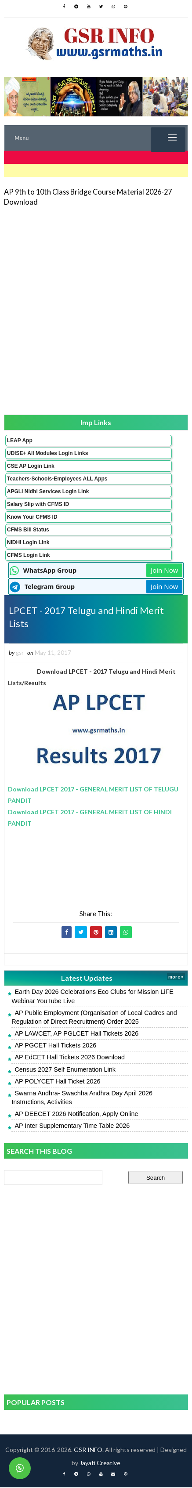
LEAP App (20, 440)
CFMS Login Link (28, 555)
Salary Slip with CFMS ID (38, 504)
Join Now (164, 570)
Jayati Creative (100, 1463)
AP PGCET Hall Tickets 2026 (55, 1046)
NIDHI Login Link (28, 542)
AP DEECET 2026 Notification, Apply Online (76, 1114)
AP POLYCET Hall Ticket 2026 (57, 1081)
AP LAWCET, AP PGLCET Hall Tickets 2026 (76, 1034)
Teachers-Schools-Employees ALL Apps (57, 479)
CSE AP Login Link (30, 466)
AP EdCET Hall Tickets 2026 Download (69, 1058)
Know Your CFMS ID (32, 517)
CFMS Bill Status (28, 530)
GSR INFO (88, 1450)
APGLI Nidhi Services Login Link (48, 491)
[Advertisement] (96, 310)
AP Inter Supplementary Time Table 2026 (72, 1126)
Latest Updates (86, 979)
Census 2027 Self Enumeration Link (65, 1069)
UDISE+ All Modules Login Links (47, 453)
